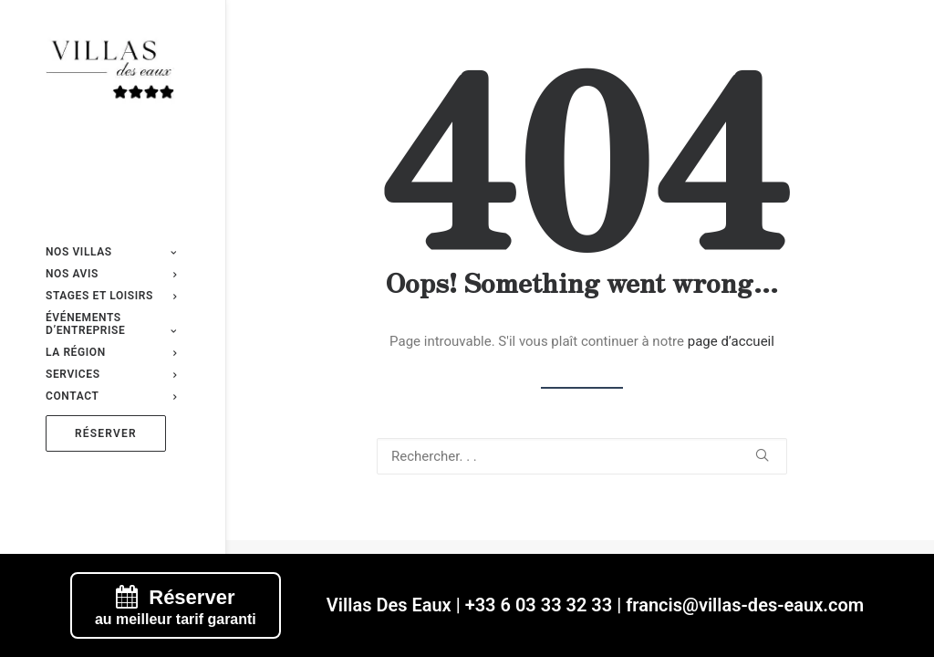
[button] (762, 454)
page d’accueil (731, 341)
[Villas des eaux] (111, 74)
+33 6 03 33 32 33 (539, 605)
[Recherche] (582, 456)
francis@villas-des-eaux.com (745, 605)
